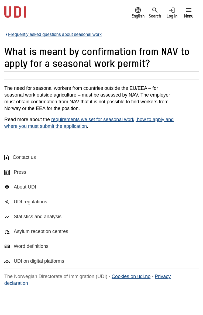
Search (154, 12)
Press (20, 172)
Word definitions (31, 246)
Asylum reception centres (41, 231)
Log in (171, 12)
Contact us (24, 157)
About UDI (25, 187)
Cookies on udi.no (131, 276)
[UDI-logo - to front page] (15, 15)
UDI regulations (30, 201)
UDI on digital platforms (39, 261)
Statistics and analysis (37, 216)
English (137, 12)
